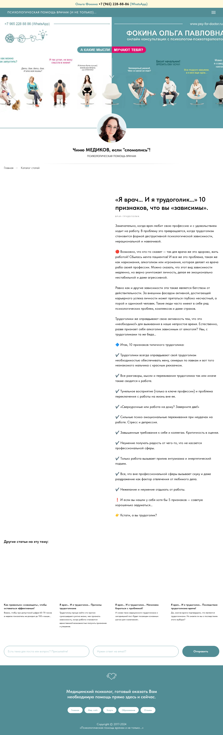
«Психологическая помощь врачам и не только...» (111, 727)
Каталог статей (30, 168)
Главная (75, 710)
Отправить (200, 651)
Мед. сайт (93, 710)
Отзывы (148, 710)
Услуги (110, 710)
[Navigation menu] (213, 12)
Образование (128, 710)
